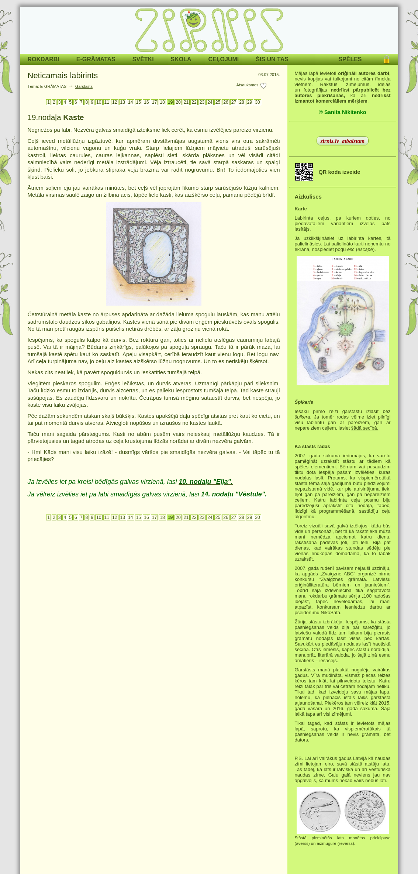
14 (130, 102)
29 (249, 102)
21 (186, 102)
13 (122, 102)
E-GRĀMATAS (95, 59)
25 (218, 102)
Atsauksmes (247, 85)
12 (114, 102)
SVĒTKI (143, 59)
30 (257, 102)
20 (178, 102)
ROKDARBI (43, 59)
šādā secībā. (365, 428)
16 (146, 102)
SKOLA (181, 59)
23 (202, 102)
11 (107, 102)
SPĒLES (350, 59)
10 (98, 102)
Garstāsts (84, 86)
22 (194, 102)
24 (210, 102)
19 (170, 102)
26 (225, 102)
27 (233, 102)
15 (138, 102)
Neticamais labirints (63, 75)
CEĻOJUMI (223, 59)
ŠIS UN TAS (272, 59)
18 (162, 102)
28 (241, 102)
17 (154, 102)
